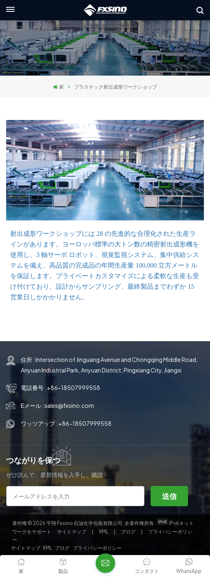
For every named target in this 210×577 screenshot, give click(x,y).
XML (103, 532)
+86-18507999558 (73, 387)
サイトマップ (72, 532)
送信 (169, 496)
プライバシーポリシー (97, 548)
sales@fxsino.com (69, 405)
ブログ (128, 532)
